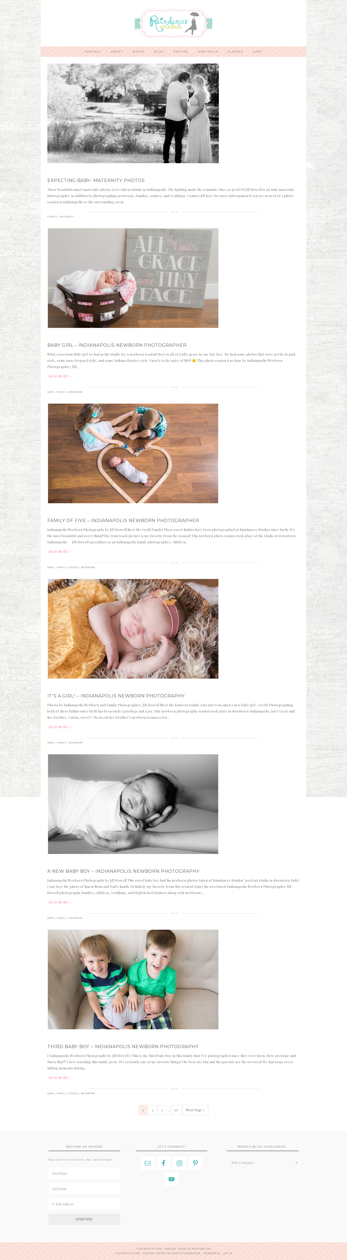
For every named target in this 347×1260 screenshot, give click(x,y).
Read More (58, 376)
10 (176, 1110)
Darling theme (175, 1248)
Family (52, 216)
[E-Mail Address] (84, 1204)
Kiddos (74, 567)
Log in (227, 1253)
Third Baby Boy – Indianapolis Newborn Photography (123, 1046)
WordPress (211, 1253)
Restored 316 (201, 1248)
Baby (50, 392)
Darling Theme (154, 1253)
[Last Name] (84, 1189)
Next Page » (195, 1110)
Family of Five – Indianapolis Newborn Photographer (123, 520)
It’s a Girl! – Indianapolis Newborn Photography (116, 696)
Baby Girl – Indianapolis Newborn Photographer (117, 345)
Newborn (76, 392)
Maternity (66, 216)
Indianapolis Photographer (173, 23)
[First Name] (84, 1173)
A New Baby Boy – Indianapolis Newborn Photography (123, 871)
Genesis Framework (186, 1253)
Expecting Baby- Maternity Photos (96, 180)
